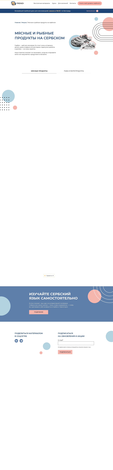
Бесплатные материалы (42, 3)
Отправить (63, 450)
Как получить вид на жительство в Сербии (55, 388)
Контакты (73, 3)
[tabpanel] (56, 73)
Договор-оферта (21, 466)
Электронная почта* (64, 438)
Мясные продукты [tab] (39, 71)
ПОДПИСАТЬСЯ (65, 352)
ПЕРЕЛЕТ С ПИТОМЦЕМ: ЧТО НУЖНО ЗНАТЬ (83, 388)
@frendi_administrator (24, 435)
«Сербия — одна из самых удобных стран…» (26, 388)
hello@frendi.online (23, 437)
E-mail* (60, 340)
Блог (88, 466)
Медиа (24, 22)
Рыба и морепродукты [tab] (74, 71)
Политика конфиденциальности (26, 464)
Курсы (54, 3)
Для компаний (63, 3)
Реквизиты (91, 464)
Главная (17, 22)
